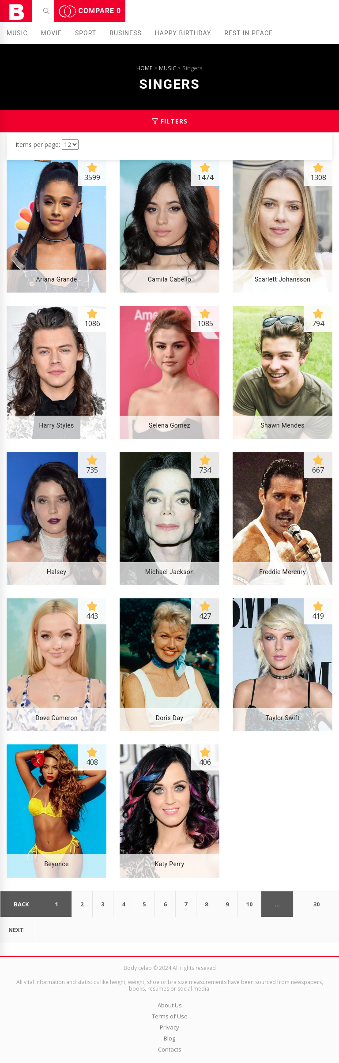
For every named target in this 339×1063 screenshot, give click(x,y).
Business (125, 33)
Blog (169, 1038)
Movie (51, 33)
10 (249, 904)
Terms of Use (170, 1016)
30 (316, 904)
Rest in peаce (248, 33)
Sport (85, 33)
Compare (90, 11)
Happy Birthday (183, 33)
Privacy (169, 1027)
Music (17, 33)
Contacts (169, 1049)
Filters (170, 121)
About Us (170, 1005)
